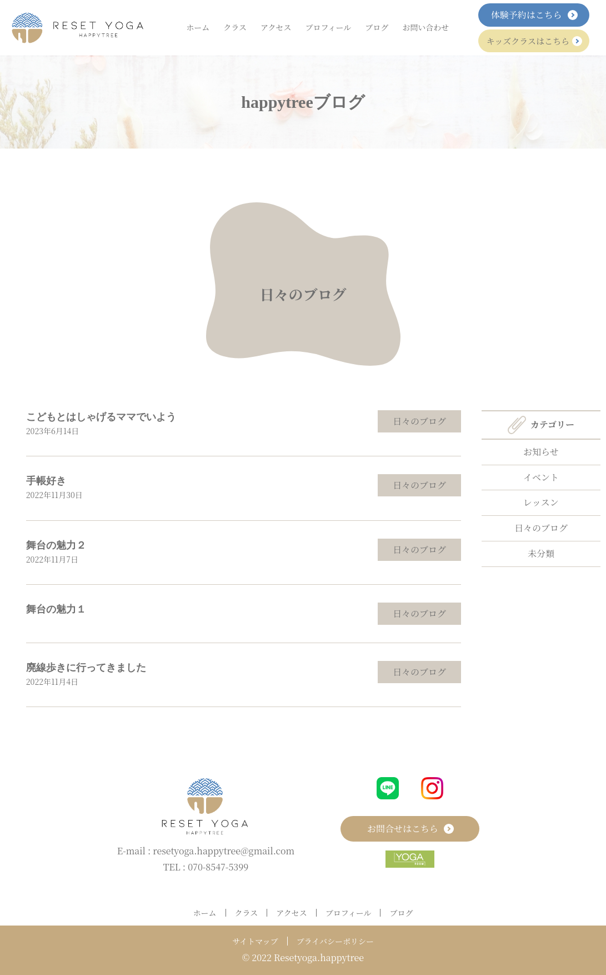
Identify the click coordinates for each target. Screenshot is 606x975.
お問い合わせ (425, 27)
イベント (541, 477)
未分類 (541, 553)
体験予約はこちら (534, 14)
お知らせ (541, 451)
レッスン (541, 502)
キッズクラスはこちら (534, 41)
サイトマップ (255, 941)
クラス (235, 27)
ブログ (376, 27)
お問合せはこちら (410, 828)
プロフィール (328, 27)
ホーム (197, 27)
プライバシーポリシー (335, 941)
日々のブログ (302, 293)
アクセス (276, 27)
